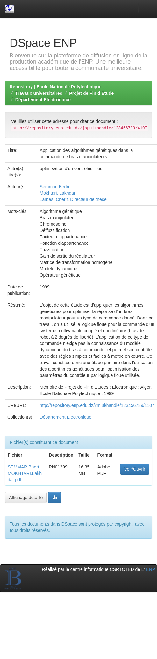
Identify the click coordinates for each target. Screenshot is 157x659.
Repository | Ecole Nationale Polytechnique (56, 86)
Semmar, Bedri (54, 186)
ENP (150, 569)
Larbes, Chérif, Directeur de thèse (73, 199)
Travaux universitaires (38, 93)
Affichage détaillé (26, 497)
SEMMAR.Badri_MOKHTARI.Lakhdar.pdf (25, 473)
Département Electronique (43, 99)
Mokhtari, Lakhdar (57, 193)
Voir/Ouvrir (134, 469)
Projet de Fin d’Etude (91, 93)
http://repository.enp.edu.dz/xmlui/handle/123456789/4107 (97, 405)
